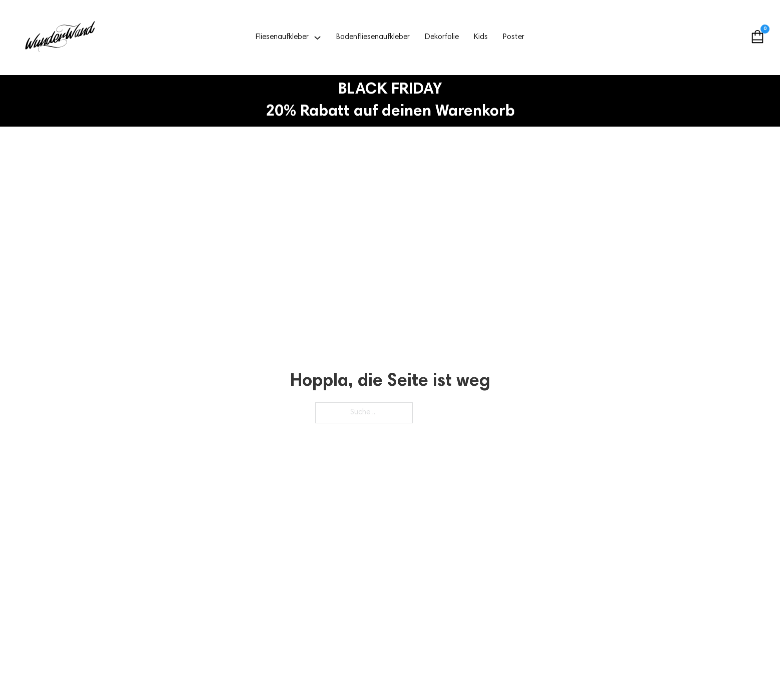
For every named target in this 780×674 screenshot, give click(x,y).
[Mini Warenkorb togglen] (757, 36)
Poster (513, 37)
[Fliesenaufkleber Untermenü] (317, 38)
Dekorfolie (442, 37)
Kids (481, 37)
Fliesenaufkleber (282, 37)
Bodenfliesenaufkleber (373, 37)
